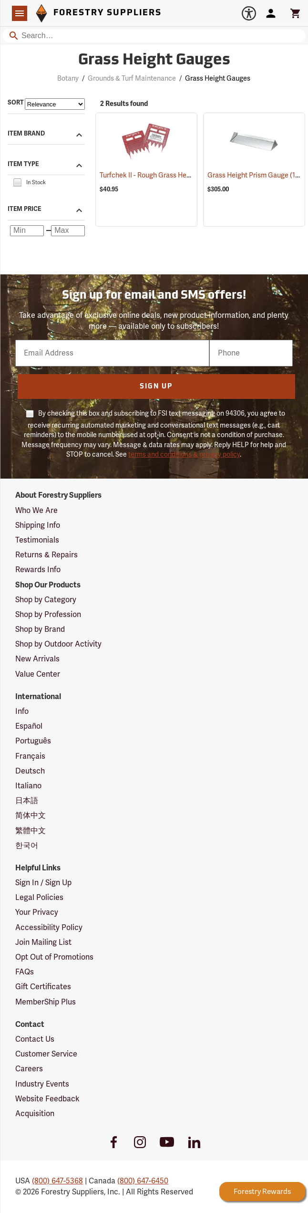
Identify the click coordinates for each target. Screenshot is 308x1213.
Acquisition (34, 1114)
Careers (29, 1069)
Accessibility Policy (48, 927)
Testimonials (37, 540)
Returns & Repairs (46, 555)
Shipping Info (37, 525)
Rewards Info (38, 570)
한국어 (26, 845)
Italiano (28, 786)
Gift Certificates (43, 987)
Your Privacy (36, 912)
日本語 (26, 800)
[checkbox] (17, 182)
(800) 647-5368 (57, 1181)
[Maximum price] (68, 231)
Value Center (37, 674)
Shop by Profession (48, 614)
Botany (68, 78)
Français (30, 756)
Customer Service (46, 1054)
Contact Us (34, 1039)
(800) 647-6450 (142, 1181)
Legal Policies (39, 897)
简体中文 (30, 815)
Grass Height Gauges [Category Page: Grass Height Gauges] (154, 60)
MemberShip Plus (45, 1002)
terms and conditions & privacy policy (184, 454)
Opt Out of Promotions (54, 957)
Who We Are (36, 510)
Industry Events (42, 1084)
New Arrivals (37, 659)
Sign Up (156, 386)
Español (28, 726)
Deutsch (30, 771)
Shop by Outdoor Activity (58, 644)
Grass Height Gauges (217, 78)
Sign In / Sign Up (43, 883)
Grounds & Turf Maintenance (132, 78)
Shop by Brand (40, 629)
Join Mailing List (43, 942)
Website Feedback (47, 1099)
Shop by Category (45, 600)
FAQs (24, 972)
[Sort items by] (55, 104)
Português (33, 741)
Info (22, 711)
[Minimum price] (27, 231)
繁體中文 (30, 831)
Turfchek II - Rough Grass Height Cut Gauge (178, 175)
